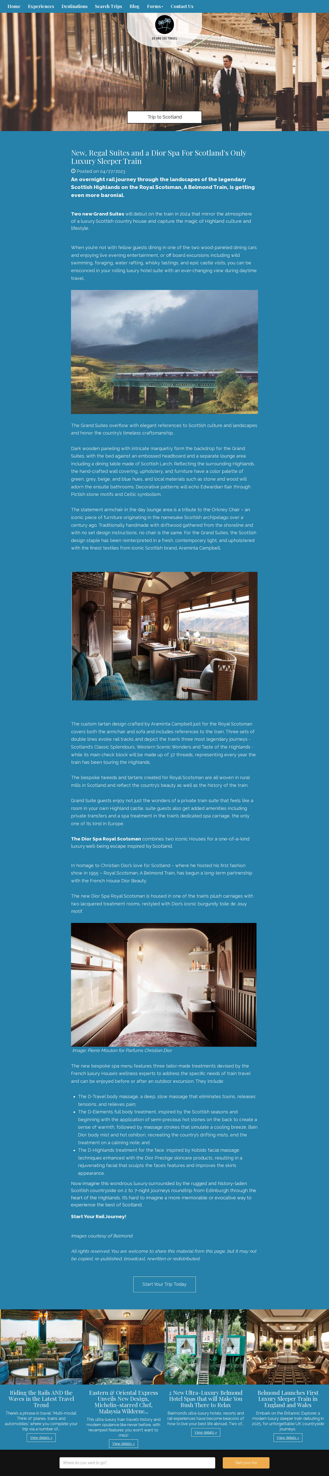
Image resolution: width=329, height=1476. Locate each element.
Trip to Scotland (165, 117)
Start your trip (246, 1463)
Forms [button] (155, 6)
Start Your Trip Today (164, 1284)
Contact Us (182, 6)
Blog (135, 6)
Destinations (75, 6)
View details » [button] (41, 1438)
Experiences (41, 6)
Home (14, 6)
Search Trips (108, 6)
